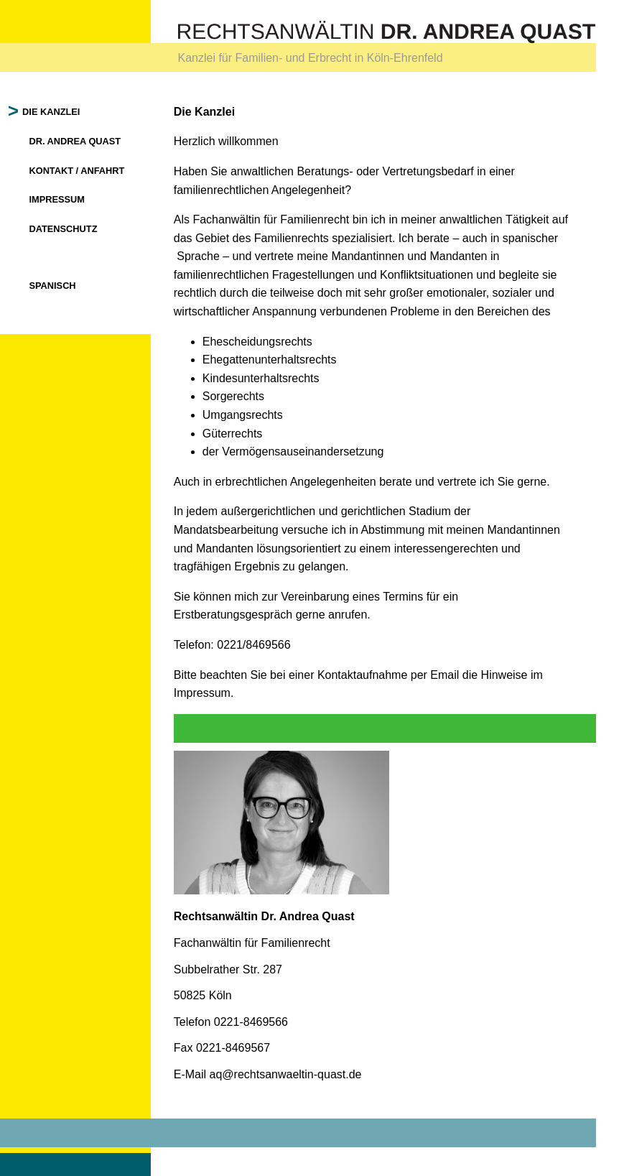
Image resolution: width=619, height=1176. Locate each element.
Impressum (62, 199)
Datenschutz (68, 228)
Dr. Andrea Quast (80, 141)
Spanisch (57, 285)
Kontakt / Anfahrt (82, 170)
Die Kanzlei (57, 111)
